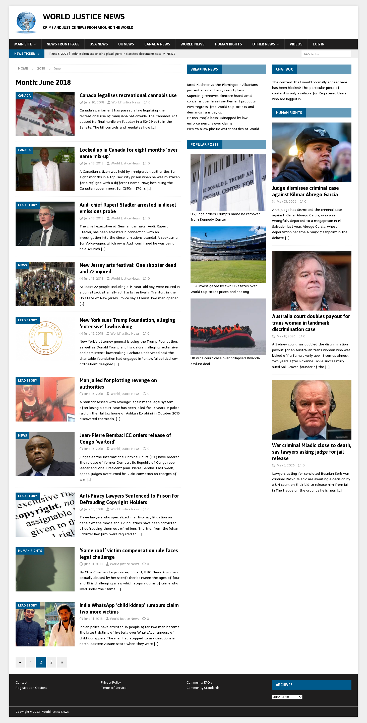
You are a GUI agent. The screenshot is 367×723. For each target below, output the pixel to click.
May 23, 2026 (286, 201)
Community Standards (203, 687)
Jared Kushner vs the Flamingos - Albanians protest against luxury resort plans (222, 87)
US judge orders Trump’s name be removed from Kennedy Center (226, 216)
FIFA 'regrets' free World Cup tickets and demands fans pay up (220, 109)
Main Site (23, 44)
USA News (99, 44)
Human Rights (228, 44)
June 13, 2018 (93, 393)
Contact (22, 682)
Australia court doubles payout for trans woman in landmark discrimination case (311, 322)
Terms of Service (114, 687)
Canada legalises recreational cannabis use (128, 95)
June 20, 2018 (94, 102)
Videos (296, 44)
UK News (126, 44)
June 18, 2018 (93, 163)
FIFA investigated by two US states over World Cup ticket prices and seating (224, 288)
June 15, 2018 (93, 333)
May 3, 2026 (286, 465)
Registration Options (31, 687)
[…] (153, 127)
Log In (318, 44)
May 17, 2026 (286, 336)
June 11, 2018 (93, 564)
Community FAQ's (199, 682)
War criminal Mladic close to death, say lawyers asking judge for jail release (311, 451)
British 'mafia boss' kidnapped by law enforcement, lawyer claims (217, 120)
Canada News (157, 44)
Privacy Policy (111, 682)
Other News (263, 44)
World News (192, 44)
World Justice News (126, 102)
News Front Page (63, 44)
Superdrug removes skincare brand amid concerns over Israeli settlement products (221, 98)
